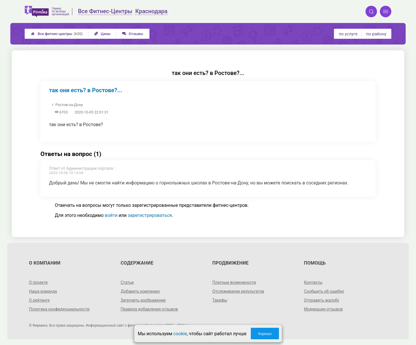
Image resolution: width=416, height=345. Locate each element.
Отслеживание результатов (238, 291)
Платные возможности (234, 282)
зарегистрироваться (150, 215)
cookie (180, 333)
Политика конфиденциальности (59, 309)
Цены (102, 34)
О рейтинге (39, 300)
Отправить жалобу (321, 300)
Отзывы (132, 34)
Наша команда (43, 291)
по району (376, 33)
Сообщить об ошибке (324, 291)
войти (111, 215)
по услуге (348, 33)
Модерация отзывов (323, 309)
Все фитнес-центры (57, 34)
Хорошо (265, 333)
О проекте (38, 282)
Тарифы (219, 300)
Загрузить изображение (143, 300)
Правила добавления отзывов (149, 309)
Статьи (127, 282)
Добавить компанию (140, 291)
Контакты (313, 282)
